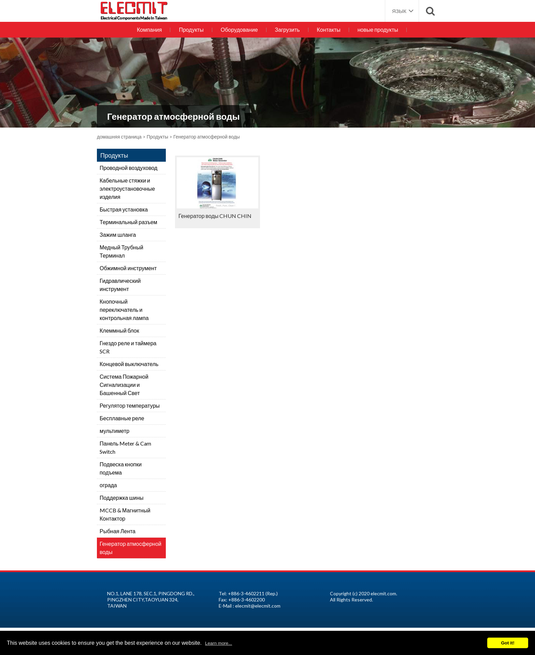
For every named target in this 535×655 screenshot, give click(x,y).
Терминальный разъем (128, 222)
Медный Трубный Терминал (121, 251)
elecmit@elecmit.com (257, 606)
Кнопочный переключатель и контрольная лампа (124, 309)
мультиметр (114, 430)
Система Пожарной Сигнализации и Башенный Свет (124, 384)
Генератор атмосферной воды (130, 547)
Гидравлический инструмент (120, 284)
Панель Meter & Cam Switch (125, 447)
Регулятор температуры (130, 405)
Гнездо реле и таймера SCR (128, 347)
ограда (108, 485)
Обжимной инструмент (128, 268)
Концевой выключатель (129, 364)
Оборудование (239, 29)
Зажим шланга (118, 234)
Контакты (329, 29)
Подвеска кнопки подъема (121, 468)
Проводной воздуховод (128, 167)
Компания (149, 29)
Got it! (507, 642)
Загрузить (287, 29)
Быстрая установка (124, 209)
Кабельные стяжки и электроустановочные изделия (127, 188)
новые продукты (378, 29)
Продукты (191, 29)
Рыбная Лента (117, 531)
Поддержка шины (122, 497)
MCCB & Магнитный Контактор (125, 514)
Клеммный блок (119, 330)
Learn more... (218, 643)
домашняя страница (119, 137)
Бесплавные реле (122, 418)
